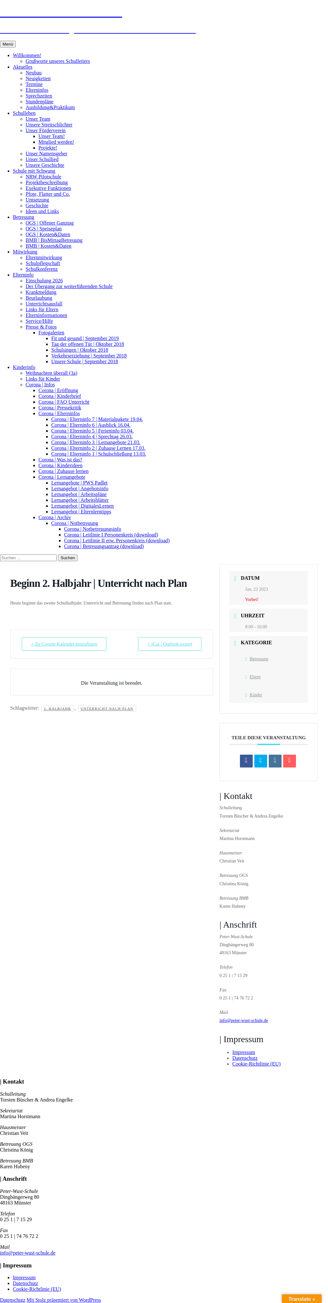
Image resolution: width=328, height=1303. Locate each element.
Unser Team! (51, 136)
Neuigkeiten (38, 78)
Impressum (243, 1052)
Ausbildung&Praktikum (50, 107)
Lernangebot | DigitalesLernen (82, 506)
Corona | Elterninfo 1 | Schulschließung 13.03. (98, 454)
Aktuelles (22, 67)
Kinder (253, 694)
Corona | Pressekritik (59, 407)
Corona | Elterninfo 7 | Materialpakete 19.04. (97, 419)
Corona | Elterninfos (59, 413)
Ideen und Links (42, 211)
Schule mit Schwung (34, 171)
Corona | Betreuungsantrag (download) (104, 546)
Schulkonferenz (42, 269)
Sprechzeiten (39, 96)
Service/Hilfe (39, 321)
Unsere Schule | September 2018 (84, 361)
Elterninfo (23, 275)
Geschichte (37, 205)
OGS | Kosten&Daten (48, 234)
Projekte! (47, 147)
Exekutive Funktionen (48, 188)
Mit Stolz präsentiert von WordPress (64, 1300)
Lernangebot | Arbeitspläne (79, 494)
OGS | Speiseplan (44, 228)
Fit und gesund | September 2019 (85, 338)
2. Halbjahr (57, 708)
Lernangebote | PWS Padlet (79, 482)
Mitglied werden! (56, 142)
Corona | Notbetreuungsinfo (92, 529)
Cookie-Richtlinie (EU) (256, 1064)
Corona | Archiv (54, 517)
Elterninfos (37, 90)
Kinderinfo (24, 367)
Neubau (34, 72)
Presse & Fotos (41, 327)
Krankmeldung (41, 292)
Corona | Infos (40, 384)
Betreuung (23, 217)
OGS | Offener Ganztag (50, 223)
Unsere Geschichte (45, 165)
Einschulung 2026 (44, 280)
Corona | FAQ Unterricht (63, 402)
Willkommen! (27, 55)
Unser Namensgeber (46, 153)
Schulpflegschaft (43, 263)
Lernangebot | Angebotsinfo (79, 488)
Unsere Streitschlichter (49, 124)
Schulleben (24, 113)
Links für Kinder (43, 378)
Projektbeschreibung (47, 182)
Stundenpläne (39, 101)
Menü (8, 44)
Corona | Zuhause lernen (63, 471)
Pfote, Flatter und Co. (48, 194)
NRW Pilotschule (43, 176)
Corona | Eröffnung (58, 390)
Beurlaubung (39, 298)
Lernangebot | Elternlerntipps (81, 511)
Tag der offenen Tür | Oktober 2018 (87, 344)
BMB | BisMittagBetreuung (54, 240)
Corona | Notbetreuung (74, 523)
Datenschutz (245, 1058)
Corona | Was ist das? (60, 459)
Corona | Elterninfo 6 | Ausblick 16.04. (90, 425)
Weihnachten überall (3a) (51, 373)
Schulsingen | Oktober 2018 (79, 350)
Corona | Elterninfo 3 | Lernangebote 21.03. (95, 442)
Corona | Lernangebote (61, 477)
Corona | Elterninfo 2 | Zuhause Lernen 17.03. (98, 448)
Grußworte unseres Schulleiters (58, 61)
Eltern (252, 676)
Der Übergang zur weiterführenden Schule (69, 286)
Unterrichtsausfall (44, 303)
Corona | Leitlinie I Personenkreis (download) (111, 534)
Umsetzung (37, 199)
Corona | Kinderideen (60, 465)
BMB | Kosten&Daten (48, 246)
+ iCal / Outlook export (169, 644)
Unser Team (38, 119)
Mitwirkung (25, 251)
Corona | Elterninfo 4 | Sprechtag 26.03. (92, 436)
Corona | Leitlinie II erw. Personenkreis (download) (117, 540)
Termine (34, 84)
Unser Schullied (42, 159)
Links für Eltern (42, 309)
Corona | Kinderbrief (59, 396)
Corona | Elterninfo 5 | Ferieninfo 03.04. (92, 430)
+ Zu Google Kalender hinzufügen (64, 644)
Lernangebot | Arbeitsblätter (80, 500)
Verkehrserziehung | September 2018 (89, 355)
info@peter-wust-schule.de (243, 1020)
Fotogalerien (51, 332)
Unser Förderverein (46, 130)
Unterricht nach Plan (107, 708)
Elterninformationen (46, 315)
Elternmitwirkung (44, 257)
